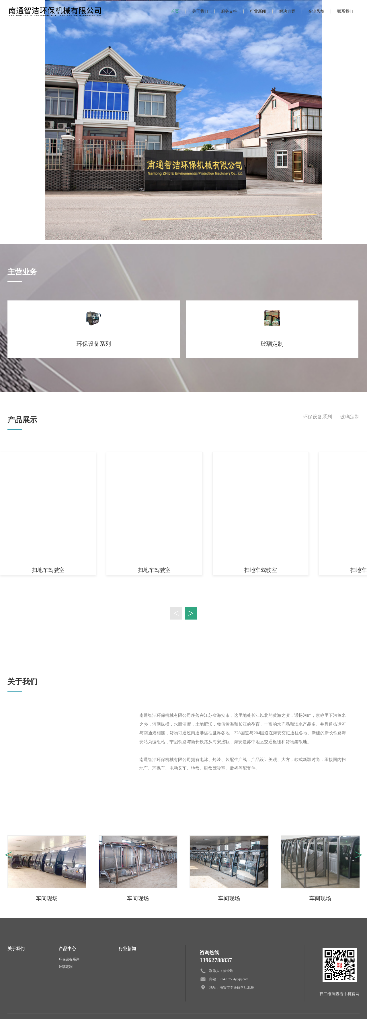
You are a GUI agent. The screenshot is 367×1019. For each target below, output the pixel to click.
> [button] (191, 613)
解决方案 (287, 11)
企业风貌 (316, 11)
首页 (175, 11)
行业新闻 (258, 11)
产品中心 (67, 948)
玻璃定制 (350, 417)
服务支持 (229, 11)
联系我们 (345, 11)
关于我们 (200, 11)
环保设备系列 (317, 417)
